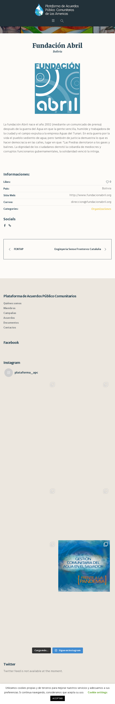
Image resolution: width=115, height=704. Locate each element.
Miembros (9, 308)
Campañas (9, 313)
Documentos (11, 322)
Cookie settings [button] (97, 692)
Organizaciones (101, 209)
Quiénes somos (12, 303)
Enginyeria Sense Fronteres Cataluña (77, 249)
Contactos (9, 327)
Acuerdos (9, 317)
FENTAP (18, 249)
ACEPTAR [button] (57, 698)
